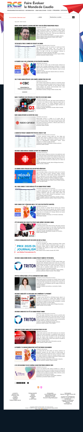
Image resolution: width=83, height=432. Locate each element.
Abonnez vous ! (21, 17)
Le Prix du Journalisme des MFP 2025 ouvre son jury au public (38, 255)
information (51, 361)
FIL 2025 (45, 403)
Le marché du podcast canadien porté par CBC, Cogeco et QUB (37, 140)
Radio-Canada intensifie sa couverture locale (32, 122)
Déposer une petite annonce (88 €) (68, 420)
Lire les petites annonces (50, 420)
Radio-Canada (62, 39)
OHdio (60, 248)
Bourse (38, 38)
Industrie (32, 421)
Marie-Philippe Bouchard (54, 170)
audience (38, 74)
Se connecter (12, 17)
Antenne (32, 420)
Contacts (15, 423)
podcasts (42, 57)
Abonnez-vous (15, 420)
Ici (48, 403)
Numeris (58, 74)
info (48, 361)
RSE (57, 96)
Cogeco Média (58, 56)
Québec (62, 74)
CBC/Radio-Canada (50, 56)
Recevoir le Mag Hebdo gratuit (50, 422)
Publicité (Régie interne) (15, 424)
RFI (52, 265)
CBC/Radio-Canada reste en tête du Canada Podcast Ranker (37, 332)
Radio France (55, 39)
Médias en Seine (60, 188)
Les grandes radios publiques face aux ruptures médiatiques (37, 176)
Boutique (67, 424)
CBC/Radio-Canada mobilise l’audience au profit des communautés (39, 158)
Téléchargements (68, 425)
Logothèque (15, 422)
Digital (33, 422)
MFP (51, 39)
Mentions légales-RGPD (52, 429)
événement (45, 188)
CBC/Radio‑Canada (40, 96)
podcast (38, 57)
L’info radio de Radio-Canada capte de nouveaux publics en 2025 (38, 350)
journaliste (54, 38)
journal (56, 361)
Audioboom (38, 56)
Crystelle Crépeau (40, 304)
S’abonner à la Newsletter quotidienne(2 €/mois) (68, 423)
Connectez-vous (15, 421)
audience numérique (48, 207)
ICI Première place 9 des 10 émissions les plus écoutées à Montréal (40, 63)
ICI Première (56, 248)
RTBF (58, 189)
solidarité (42, 171)
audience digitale (40, 289)
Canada (43, 56)
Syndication (44, 430)
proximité (38, 133)
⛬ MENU (40, 17)
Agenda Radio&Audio (50, 421)
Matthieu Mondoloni (59, 403)
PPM (61, 227)
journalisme (49, 38)
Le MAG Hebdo (32, 423)
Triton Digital (58, 208)
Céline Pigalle (39, 188)
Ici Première (52, 227)
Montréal (46, 74)
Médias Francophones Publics (42, 39)
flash (46, 361)
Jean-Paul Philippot (52, 188)
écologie (47, 96)
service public (43, 327)
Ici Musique (47, 227)
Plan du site (38, 430)
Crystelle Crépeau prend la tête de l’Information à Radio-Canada (39, 294)
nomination (52, 304)
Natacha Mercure (52, 74)
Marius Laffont (60, 38)
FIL (42, 403)
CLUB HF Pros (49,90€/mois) (68, 421)
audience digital (39, 207)
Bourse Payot (43, 38)
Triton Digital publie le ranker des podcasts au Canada (35, 46)
